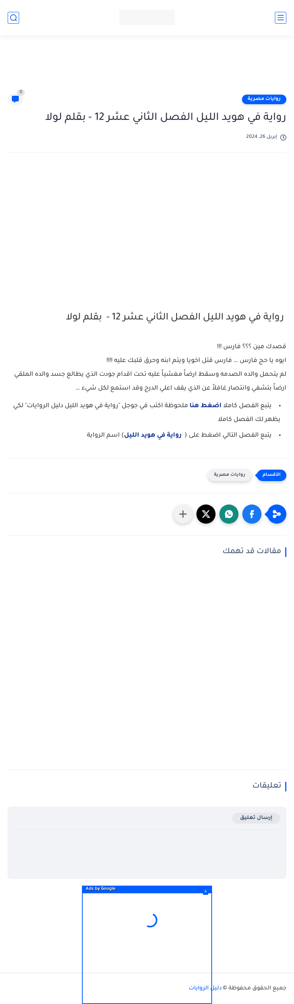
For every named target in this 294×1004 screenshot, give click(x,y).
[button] (251, 514)
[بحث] (13, 18)
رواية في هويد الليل (152, 435)
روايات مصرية (264, 99)
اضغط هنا (205, 406)
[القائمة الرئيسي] (280, 18)
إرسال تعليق (256, 818)
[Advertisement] (147, 68)
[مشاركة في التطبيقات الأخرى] (183, 514)
